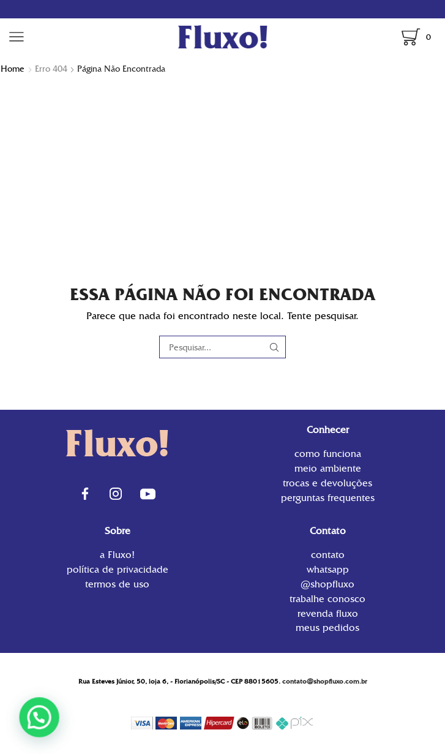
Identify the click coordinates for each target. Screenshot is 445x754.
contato (328, 555)
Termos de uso (117, 583)
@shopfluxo (327, 584)
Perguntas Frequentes (328, 497)
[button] (35, 718)
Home (12, 69)
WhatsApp (328, 569)
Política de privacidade (117, 569)
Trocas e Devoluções (327, 483)
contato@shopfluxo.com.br (324, 681)
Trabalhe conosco (327, 599)
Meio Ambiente (327, 468)
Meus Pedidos (327, 627)
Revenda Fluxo (327, 613)
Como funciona (327, 454)
